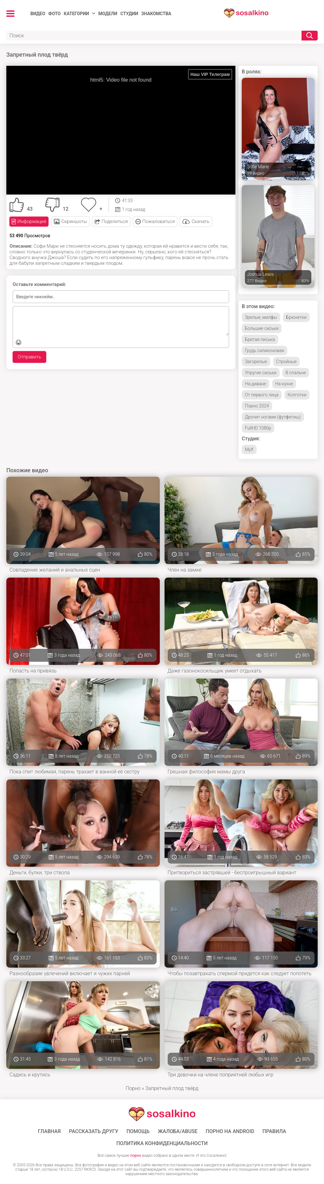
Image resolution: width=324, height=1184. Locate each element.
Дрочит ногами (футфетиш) (273, 416)
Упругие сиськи (261, 372)
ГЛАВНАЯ (49, 1131)
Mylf (249, 449)
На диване (255, 383)
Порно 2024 (257, 405)
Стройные (286, 361)
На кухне (284, 383)
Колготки (297, 394)
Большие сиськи (261, 328)
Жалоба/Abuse (177, 1131)
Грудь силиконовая (264, 350)
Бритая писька (260, 339)
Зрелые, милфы (261, 317)
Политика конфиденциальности (162, 1143)
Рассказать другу (93, 1131)
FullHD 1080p (258, 428)
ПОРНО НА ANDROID (230, 1131)
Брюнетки (296, 317)
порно (135, 1155)
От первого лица (261, 394)
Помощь (138, 1131)
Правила (274, 1131)
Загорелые (256, 361)
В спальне (295, 372)
